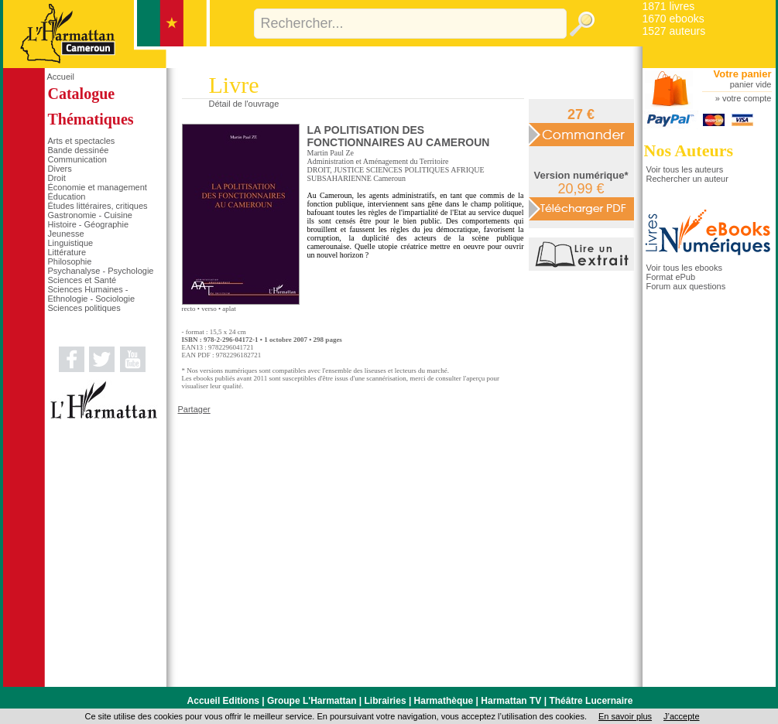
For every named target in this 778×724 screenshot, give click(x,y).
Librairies (385, 700)
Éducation (67, 196)
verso (209, 308)
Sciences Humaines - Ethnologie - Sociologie (91, 294)
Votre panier (743, 74)
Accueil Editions (223, 700)
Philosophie (70, 261)
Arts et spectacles (81, 140)
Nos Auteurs (689, 150)
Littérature (67, 252)
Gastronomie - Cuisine (90, 215)
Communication (77, 159)
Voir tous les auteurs (685, 169)
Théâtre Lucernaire (590, 700)
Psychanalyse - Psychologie (101, 270)
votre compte (747, 98)
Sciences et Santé (82, 280)
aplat (229, 308)
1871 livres (669, 6)
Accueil (60, 76)
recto (189, 308)
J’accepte (681, 716)
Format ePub (671, 277)
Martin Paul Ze (331, 153)
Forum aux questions (686, 286)
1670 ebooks (673, 18)
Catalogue (81, 93)
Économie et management (97, 187)
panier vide (751, 84)
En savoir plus (625, 716)
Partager (194, 409)
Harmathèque (444, 700)
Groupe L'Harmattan (312, 700)
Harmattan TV (511, 700)
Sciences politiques (84, 307)
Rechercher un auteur (687, 178)
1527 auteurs (674, 31)
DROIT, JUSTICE (336, 170)
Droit (57, 178)
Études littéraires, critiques (98, 205)
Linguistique (71, 243)
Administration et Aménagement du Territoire (378, 161)
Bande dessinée (78, 150)
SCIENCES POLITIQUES (408, 170)
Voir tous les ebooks (684, 267)
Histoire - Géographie (88, 224)
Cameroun (389, 178)
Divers (60, 168)
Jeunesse (66, 233)
